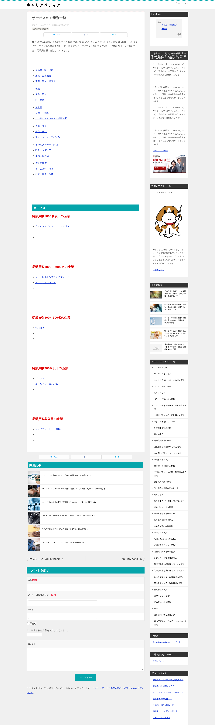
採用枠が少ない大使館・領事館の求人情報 (170, 474)
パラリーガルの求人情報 (164, 399)
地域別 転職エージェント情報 (167, 453)
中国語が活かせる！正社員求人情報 (169, 415)
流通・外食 (41, 126)
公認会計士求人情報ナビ (163, 705)
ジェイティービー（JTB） (48, 429)
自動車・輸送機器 (44, 70)
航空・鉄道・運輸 (44, 174)
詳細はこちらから (160, 150)
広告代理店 (41, 163)
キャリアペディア (44, 5)
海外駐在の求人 (160, 532)
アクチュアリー (160, 367)
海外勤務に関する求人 (163, 520)
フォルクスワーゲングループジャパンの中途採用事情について (66, 542)
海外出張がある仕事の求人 (165, 513)
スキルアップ (159, 393)
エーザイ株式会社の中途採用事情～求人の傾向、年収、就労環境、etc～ (69, 502)
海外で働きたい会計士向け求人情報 (169, 501)
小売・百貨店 (42, 156)
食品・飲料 (41, 131)
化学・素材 (41, 94)
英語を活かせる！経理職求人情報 (168, 583)
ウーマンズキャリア (162, 374)
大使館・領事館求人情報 (164, 466)
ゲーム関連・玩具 (44, 169)
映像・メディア (43, 150)
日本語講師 (158, 495)
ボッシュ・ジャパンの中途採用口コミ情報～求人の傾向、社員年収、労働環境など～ (74, 489)
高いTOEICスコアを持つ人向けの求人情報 (170, 623)
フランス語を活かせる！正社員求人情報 (170, 407)
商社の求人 (158, 434)
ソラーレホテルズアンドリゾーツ (52, 277)
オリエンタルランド (45, 282)
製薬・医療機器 (43, 76)
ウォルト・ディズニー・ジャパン (52, 226)
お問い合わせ (158, 661)
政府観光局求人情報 (162, 482)
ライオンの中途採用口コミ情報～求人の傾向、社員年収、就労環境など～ (175, 320)
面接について (159, 608)
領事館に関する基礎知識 (164, 615)
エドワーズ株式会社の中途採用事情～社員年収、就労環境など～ (67, 475)
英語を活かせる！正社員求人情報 (168, 577)
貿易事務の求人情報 (162, 602)
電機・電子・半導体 (45, 81)
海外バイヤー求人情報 (163, 507)
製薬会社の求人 (160, 589)
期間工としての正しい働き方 (165, 711)
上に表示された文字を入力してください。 (48, 630)
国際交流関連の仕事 (162, 440)
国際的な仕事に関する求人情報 (167, 447)
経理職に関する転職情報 (164, 551)
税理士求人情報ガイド (162, 699)
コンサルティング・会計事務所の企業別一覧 (46, 559)
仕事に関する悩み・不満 (164, 422)
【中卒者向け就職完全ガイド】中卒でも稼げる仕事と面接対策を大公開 (175, 346)
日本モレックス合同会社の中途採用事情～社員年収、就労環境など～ (68, 516)
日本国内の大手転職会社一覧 (166, 488)
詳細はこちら (158, 270)
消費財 (38, 107)
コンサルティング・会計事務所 (51, 118)
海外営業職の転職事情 (163, 526)
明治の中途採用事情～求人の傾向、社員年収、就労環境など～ (66, 529)
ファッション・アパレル (47, 137)
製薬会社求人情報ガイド (163, 686)
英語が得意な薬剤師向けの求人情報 (169, 570)
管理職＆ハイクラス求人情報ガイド (168, 680)
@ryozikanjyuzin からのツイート (167, 642)
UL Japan (40, 328)
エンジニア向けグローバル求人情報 (169, 380)
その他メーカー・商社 (46, 145)
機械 (37, 89)
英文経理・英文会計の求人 (165, 558)
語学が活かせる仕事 (162, 596)
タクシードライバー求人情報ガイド (168, 692)
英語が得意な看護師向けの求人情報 (169, 564)
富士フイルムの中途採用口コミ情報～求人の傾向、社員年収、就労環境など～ (175, 333)
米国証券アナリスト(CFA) (165, 545)
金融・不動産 (42, 113)
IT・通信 (39, 100)
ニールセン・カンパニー (47, 384)
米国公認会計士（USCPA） (166, 539)
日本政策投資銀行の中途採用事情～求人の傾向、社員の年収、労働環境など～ (175, 293)
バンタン (39, 378)
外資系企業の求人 (161, 459)
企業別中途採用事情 (40, 29)
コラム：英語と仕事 (162, 386)
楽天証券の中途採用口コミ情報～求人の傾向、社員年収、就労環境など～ (175, 307)
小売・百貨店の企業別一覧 (131, 559)
